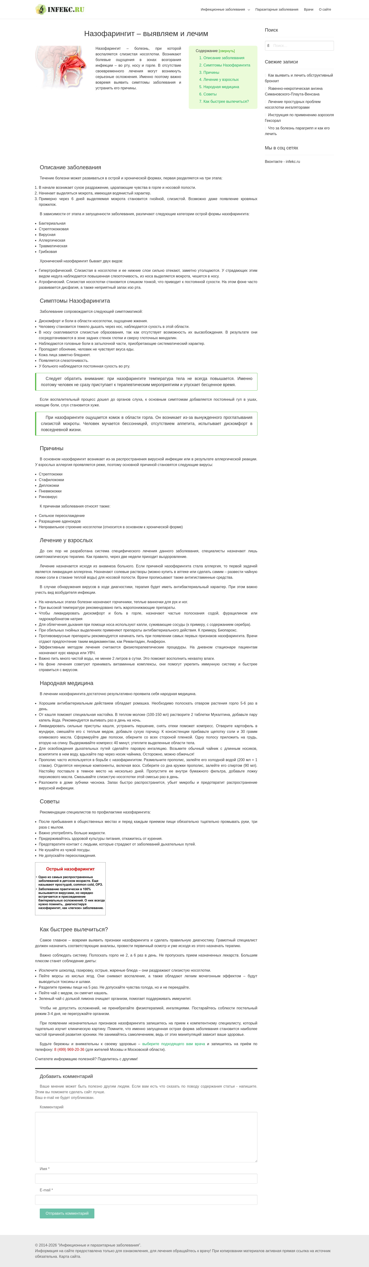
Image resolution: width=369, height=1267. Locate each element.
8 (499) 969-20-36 (69, 1050)
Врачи (308, 9)
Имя (45, 1169)
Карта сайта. (70, 1257)
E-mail (46, 1190)
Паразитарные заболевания (276, 9)
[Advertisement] (146, 150)
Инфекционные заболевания (223, 9)
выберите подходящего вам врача (173, 1044)
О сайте (325, 9)
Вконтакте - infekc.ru (282, 162)
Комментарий (52, 1107)
